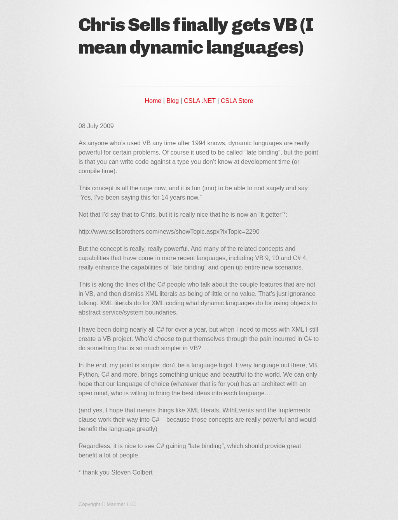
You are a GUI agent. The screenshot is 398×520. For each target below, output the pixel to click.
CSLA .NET (200, 100)
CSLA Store (237, 100)
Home (153, 100)
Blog (172, 100)
